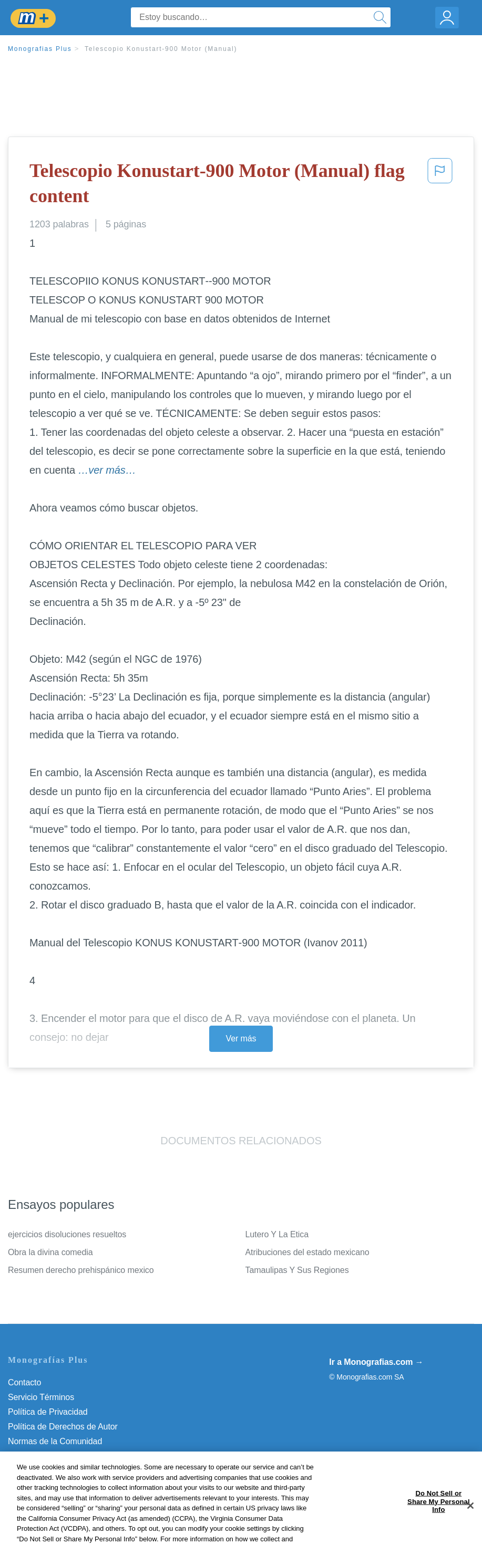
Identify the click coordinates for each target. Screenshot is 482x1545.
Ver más (241, 1038)
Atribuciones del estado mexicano (307, 1252)
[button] (440, 185)
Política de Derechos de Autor (63, 1426)
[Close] (470, 1523)
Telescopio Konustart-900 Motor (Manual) (161, 49)
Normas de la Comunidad (55, 1441)
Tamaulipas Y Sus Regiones (297, 1270)
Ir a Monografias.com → (376, 1362)
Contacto (24, 1382)
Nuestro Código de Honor (55, 1456)
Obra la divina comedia (50, 1252)
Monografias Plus (40, 49)
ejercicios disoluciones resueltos (67, 1234)
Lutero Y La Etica (277, 1234)
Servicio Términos (41, 1397)
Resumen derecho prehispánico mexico (81, 1270)
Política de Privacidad (48, 1411)
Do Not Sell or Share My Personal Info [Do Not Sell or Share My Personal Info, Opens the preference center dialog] (438, 1519)
